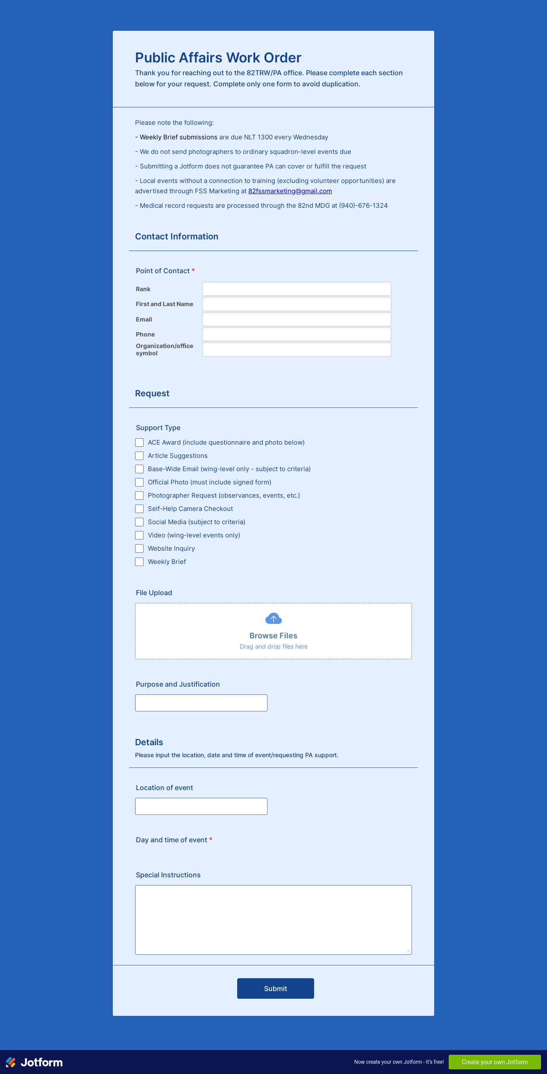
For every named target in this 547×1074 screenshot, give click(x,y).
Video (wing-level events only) (194, 535)
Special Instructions (168, 874)
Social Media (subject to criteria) (196, 522)
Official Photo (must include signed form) (209, 482)
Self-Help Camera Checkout (190, 509)
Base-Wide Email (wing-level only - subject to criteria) (229, 469)
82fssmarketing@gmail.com (290, 191)
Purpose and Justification (178, 684)
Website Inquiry (171, 548)
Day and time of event (174, 839)
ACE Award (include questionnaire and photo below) (226, 442)
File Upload (154, 592)
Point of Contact (165, 270)
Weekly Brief (167, 562)
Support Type (158, 427)
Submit (275, 988)
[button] (273, 631)
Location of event (164, 787)
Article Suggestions (178, 455)
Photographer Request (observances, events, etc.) (224, 495)
